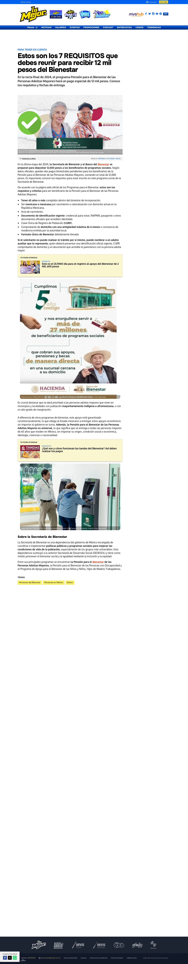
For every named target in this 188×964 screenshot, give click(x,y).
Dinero (70, 582)
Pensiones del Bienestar (29, 582)
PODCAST (108, 27)
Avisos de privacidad (70, 958)
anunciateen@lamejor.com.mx (49, 958)
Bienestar (103, 164)
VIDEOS (139, 27)
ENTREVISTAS (124, 27)
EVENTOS (75, 27)
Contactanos (151, 2)
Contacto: (28, 958)
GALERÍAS (60, 27)
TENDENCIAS (154, 27)
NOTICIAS (46, 27)
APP (165, 14)
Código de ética (132, 958)
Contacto (84, 958)
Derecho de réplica (117, 958)
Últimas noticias (26, 2)
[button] (5, 958)
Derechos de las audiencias (99, 958)
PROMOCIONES (91, 27)
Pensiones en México (53, 582)
